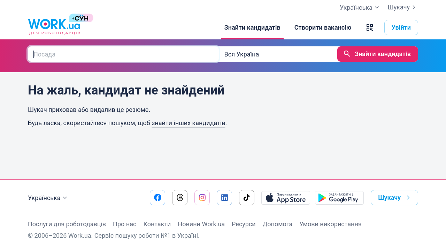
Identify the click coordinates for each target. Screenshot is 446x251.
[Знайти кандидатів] (252, 27)
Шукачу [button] (395, 198)
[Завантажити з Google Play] (339, 197)
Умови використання (330, 224)
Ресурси (244, 224)
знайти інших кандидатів (188, 123)
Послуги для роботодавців (67, 224)
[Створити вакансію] (323, 27)
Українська (48, 198)
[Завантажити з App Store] (285, 197)
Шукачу (403, 7)
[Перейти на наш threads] (179, 197)
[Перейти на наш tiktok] (246, 197)
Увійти (401, 27)
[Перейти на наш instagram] (202, 197)
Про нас (124, 224)
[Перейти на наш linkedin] (224, 197)
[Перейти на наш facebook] (157, 197)
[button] (369, 27)
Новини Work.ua (201, 224)
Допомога (277, 224)
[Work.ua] (54, 27)
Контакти (157, 224)
